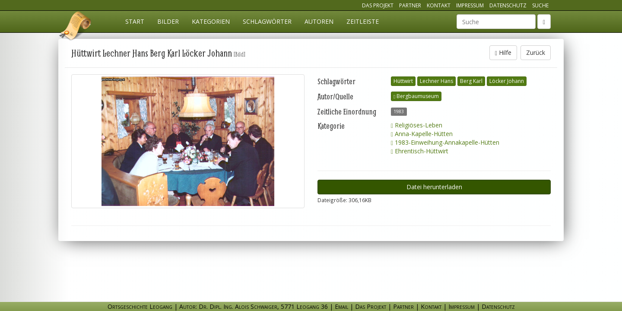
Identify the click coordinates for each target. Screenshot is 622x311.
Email (341, 306)
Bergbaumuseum (416, 96)
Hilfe (503, 52)
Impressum (470, 5)
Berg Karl (471, 81)
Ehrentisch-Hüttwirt (419, 151)
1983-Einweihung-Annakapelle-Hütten (445, 142)
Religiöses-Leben (416, 125)
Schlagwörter (267, 21)
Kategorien (211, 21)
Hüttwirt (403, 81)
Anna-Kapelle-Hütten (422, 134)
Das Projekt (378, 5)
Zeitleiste (362, 21)
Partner (410, 5)
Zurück (535, 52)
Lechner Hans (436, 81)
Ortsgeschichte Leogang (75, 27)
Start (134, 21)
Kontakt (439, 5)
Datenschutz (508, 5)
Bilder (168, 21)
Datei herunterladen (434, 187)
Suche (540, 5)
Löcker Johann (506, 81)
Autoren (319, 21)
